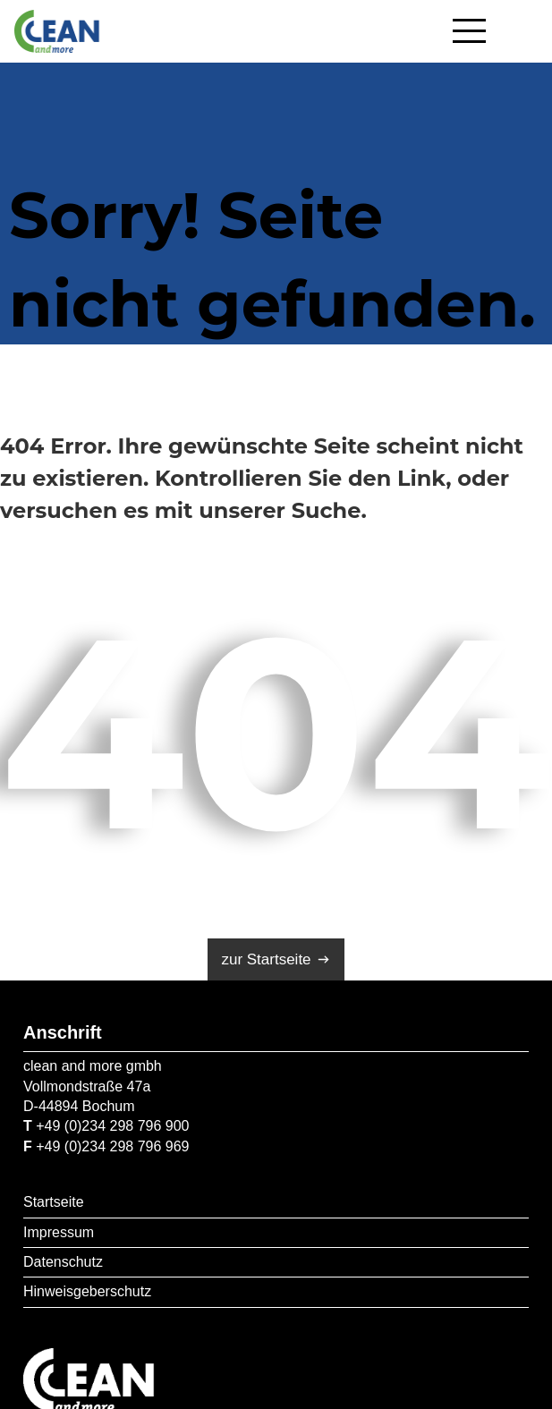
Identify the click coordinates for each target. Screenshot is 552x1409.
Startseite (53, 1202)
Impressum (58, 1232)
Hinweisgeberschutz (87, 1291)
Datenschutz (63, 1261)
